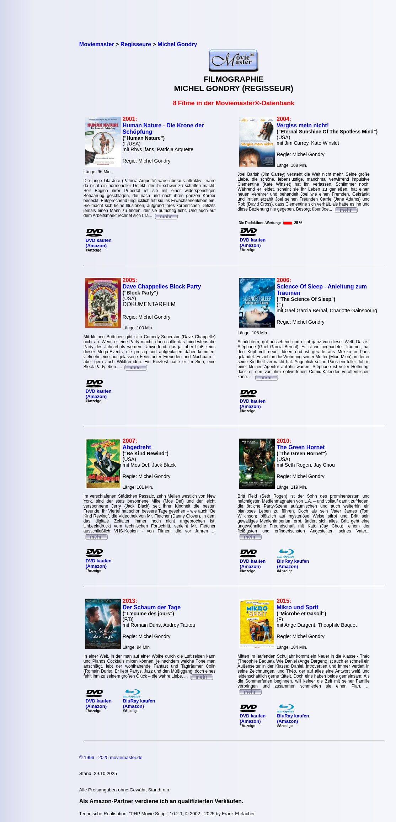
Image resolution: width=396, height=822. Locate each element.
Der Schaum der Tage (152, 607)
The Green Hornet (301, 447)
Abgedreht (137, 447)
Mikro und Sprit (297, 607)
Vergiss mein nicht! (303, 125)
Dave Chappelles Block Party (162, 286)
